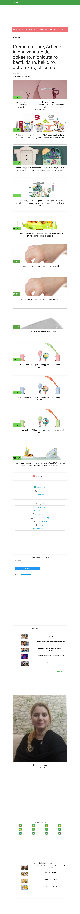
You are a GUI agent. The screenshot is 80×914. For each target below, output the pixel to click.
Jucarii (17, 34)
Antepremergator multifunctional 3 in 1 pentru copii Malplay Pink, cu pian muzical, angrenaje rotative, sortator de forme (40, 136)
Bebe (60, 29)
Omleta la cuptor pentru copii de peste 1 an (51, 886)
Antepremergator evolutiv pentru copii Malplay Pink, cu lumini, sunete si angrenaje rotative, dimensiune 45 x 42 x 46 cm (40, 169)
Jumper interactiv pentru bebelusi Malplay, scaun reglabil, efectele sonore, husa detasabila (40, 234)
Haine (26, 34)
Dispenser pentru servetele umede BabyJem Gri (40, 299)
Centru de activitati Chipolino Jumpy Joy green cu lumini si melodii (40, 431)
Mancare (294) (41, 525)
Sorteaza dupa (16, 73)
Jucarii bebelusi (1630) (41, 521)
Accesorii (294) (41, 507)
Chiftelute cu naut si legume (51, 872)
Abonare (27, 568)
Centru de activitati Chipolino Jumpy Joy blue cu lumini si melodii (40, 398)
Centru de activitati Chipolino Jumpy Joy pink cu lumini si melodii (40, 365)
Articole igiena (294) (41, 511)
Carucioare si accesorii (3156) (41, 518)
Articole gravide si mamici (20, 29)
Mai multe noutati (58, 672)
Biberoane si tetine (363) (41, 514)
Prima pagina (16, 37)
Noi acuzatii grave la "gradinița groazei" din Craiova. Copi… (51, 662)
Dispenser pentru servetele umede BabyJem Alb (40, 266)
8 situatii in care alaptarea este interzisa (40, 767)
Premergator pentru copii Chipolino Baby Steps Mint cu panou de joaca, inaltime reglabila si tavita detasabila (40, 464)
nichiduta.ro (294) (41, 487)
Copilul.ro (17, 2)
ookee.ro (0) (41, 494)
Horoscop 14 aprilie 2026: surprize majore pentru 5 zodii (51, 655)
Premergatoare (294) (41, 528)
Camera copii (43, 29)
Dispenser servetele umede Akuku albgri (40, 332)
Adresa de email (18, 560)
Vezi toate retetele (57, 896)
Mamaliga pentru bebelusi (50, 879)
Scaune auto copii (33, 29)
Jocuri (52, 29)
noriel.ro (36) (41, 491)
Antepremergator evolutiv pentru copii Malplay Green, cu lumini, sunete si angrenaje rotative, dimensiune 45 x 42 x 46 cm (40, 203)
